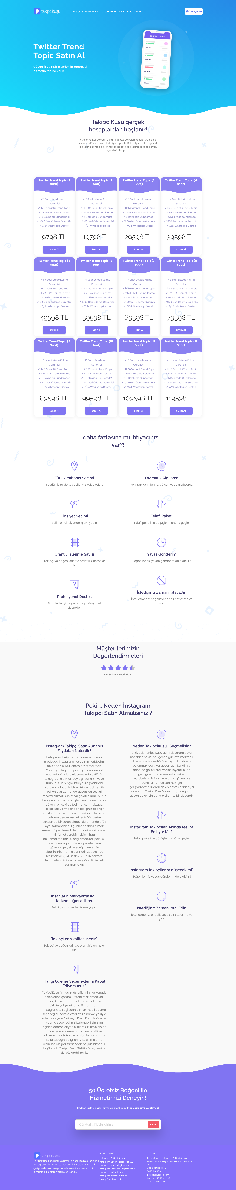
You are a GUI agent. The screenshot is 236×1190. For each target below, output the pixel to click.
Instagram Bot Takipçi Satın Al (114, 1165)
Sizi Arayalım (194, 11)
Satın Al (54, 249)
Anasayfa (77, 11)
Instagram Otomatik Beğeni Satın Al (117, 1168)
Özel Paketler (109, 11)
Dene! (153, 1124)
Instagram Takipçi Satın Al (112, 1158)
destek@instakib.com (158, 1174)
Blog (129, 11)
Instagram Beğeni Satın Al (112, 1172)
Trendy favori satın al (110, 1179)
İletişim (139, 11)
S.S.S (122, 11)
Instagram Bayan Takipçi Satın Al (116, 1161)
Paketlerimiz (92, 11)
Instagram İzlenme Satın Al (113, 1175)
